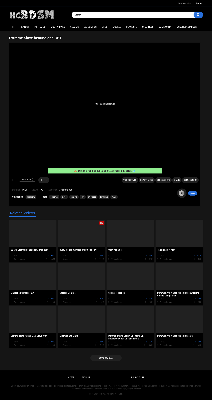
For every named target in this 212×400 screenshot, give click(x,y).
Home (13, 27)
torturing (104, 197)
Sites (104, 27)
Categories (90, 27)
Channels (147, 27)
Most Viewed (57, 27)
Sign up (199, 3)
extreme (54, 197)
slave (64, 197)
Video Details (129, 180)
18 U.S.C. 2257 (136, 377)
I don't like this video (16, 180)
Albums (74, 27)
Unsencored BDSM (187, 27)
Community (165, 27)
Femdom (31, 197)
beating (74, 197)
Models (117, 27)
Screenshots (163, 180)
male (114, 197)
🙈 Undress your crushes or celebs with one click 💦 (104, 171)
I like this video (12, 180)
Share (177, 180)
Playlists (131, 27)
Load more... (106, 358)
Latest (25, 27)
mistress (92, 197)
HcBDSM (102, 394)
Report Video (146, 180)
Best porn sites (184, 3)
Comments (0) (190, 180)
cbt (82, 197)
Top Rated (39, 27)
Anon (192, 193)
